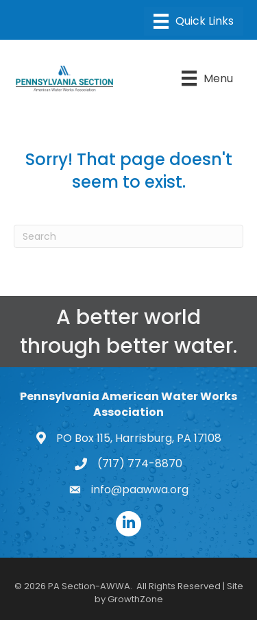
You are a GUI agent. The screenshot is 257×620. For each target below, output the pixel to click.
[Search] (128, 236)
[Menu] (193, 21)
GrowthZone (135, 599)
